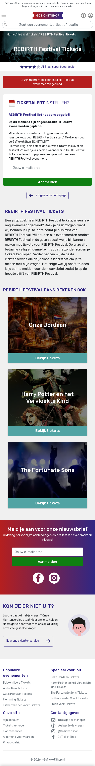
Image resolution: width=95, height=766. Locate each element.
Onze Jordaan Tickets (65, 677)
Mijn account (11, 720)
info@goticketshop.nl (72, 720)
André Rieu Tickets (15, 688)
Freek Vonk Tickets (63, 704)
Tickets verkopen (14, 725)
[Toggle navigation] (15, 15)
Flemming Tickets (14, 699)
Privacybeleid (11, 742)
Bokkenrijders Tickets (17, 682)
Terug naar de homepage (47, 195)
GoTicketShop (67, 737)
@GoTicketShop (68, 731)
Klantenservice (12, 731)
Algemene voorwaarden (18, 737)
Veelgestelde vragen (71, 725)
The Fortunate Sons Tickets (69, 692)
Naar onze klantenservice (28, 640)
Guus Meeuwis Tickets (17, 694)
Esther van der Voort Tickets (21, 705)
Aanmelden (47, 182)
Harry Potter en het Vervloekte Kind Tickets (71, 685)
